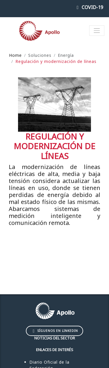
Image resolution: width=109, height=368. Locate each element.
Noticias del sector (54, 338)
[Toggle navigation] (96, 30)
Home (15, 55)
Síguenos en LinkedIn (54, 331)
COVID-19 (89, 7)
